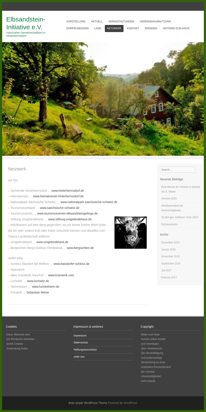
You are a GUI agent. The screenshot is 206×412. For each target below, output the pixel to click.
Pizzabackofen (169, 224)
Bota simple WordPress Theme (88, 402)
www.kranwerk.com (61, 275)
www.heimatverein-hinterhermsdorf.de (58, 196)
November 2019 (170, 256)
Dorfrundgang (77, 28)
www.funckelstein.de (45, 286)
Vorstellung (75, 21)
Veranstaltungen (121, 21)
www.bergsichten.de (80, 248)
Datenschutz (81, 342)
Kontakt (133, 28)
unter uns (79, 356)
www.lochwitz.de (38, 281)
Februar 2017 (169, 277)
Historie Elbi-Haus (176, 28)
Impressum (80, 335)
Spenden (151, 28)
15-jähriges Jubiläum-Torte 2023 (179, 217)
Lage (97, 28)
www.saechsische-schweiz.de (59, 208)
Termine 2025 (169, 198)
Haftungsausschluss (85, 349)
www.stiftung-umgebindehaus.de (70, 219)
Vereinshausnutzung (155, 21)
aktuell (97, 21)
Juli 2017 (166, 270)
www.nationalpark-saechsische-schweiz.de (88, 202)
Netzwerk (114, 28)
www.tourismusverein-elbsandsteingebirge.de (67, 213)
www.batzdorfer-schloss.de (71, 263)
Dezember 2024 (170, 242)
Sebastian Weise (37, 292)
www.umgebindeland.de (52, 242)
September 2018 (170, 263)
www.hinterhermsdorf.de (68, 190)
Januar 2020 (168, 249)
